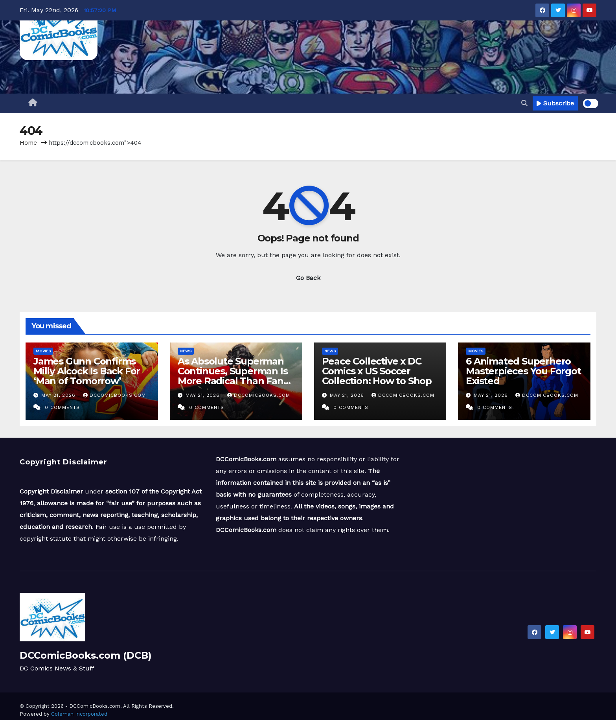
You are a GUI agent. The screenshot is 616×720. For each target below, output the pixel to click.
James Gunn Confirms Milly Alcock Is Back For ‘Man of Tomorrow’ (86, 371)
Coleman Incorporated (79, 714)
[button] (524, 103)
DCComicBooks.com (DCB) (86, 655)
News (185, 351)
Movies (43, 351)
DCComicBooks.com (114, 395)
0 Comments (62, 407)
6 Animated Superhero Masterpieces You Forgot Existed (523, 371)
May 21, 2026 (59, 395)
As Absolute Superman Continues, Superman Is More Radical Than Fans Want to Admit (233, 375)
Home (28, 142)
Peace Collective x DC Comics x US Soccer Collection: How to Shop (377, 371)
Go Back (308, 278)
